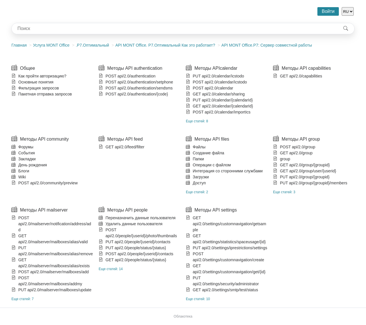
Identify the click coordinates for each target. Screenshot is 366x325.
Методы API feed (125, 139)
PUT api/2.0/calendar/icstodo (218, 76)
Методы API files (211, 139)
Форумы (25, 147)
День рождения (32, 165)
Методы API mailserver (44, 210)
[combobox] (174, 28)
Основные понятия (35, 82)
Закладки (27, 159)
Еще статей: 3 (284, 192)
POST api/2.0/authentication (131, 76)
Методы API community (44, 139)
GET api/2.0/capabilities (301, 76)
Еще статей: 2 (197, 192)
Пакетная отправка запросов (45, 94)
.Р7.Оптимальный (92, 45)
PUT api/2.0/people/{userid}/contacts (138, 242)
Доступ (199, 183)
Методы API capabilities (306, 68)
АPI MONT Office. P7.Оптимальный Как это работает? (165, 45)
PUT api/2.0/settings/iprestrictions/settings (230, 248)
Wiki (22, 177)
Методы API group (301, 139)
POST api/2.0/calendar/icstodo (220, 82)
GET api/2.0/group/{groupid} (305, 165)
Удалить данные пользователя (134, 224)
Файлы (199, 147)
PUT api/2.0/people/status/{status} (136, 248)
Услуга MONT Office (51, 45)
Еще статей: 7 (22, 299)
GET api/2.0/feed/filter (125, 147)
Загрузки (201, 177)
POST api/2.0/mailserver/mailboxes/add (53, 272)
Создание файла (208, 153)
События (26, 153)
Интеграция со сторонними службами (228, 171)
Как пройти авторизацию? (42, 76)
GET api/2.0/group (296, 153)
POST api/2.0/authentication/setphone (139, 82)
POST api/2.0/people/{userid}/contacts (139, 254)
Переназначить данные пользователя (141, 218)
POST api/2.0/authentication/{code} (137, 94)
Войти (328, 11)
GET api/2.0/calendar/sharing (219, 94)
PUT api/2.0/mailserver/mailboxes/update (55, 290)
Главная (19, 45)
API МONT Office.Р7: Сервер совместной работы (266, 45)
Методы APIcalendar (215, 68)
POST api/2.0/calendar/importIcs (221, 112)
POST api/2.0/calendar (213, 88)
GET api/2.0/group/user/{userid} (308, 171)
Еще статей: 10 (198, 299)
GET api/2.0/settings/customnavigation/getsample (229, 224)
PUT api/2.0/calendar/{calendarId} (223, 100)
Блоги (23, 171)
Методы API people (127, 210)
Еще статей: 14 (111, 269)
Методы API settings (215, 210)
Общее (27, 68)
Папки (198, 159)
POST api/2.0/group (297, 147)
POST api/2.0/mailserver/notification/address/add (54, 224)
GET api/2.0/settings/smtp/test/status (225, 290)
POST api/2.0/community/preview (48, 183)
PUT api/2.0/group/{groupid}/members (313, 183)
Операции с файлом (212, 165)
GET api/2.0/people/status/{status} (136, 260)
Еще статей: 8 (197, 121)
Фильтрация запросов (38, 88)
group (285, 159)
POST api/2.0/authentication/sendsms (139, 88)
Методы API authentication (134, 68)
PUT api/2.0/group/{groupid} (304, 177)
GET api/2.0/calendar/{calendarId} (223, 106)
